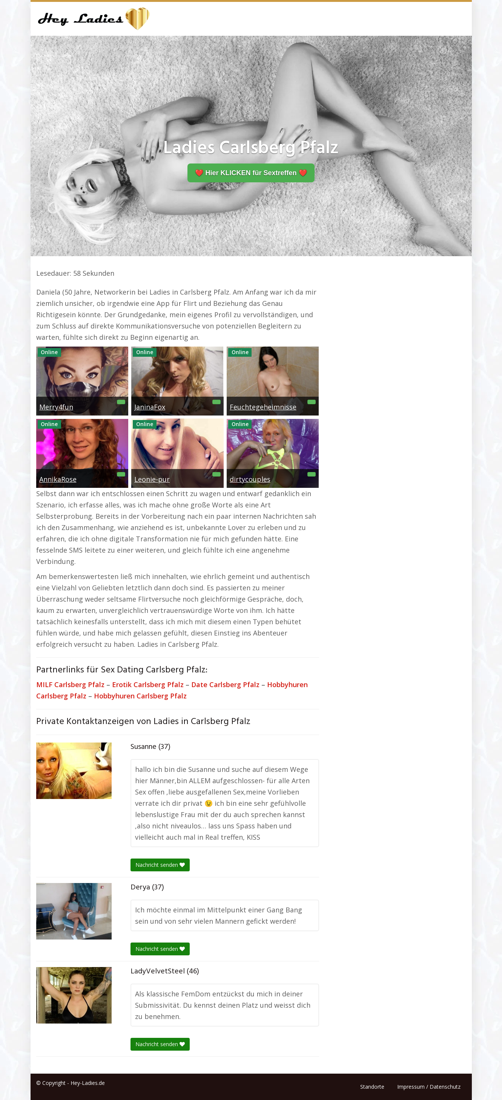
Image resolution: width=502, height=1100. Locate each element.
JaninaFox (149, 406)
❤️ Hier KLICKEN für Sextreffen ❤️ (251, 173)
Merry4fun (56, 406)
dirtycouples (250, 479)
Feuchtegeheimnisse (263, 406)
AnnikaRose (58, 479)
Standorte (372, 1086)
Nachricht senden (160, 864)
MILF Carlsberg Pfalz (70, 684)
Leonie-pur (152, 479)
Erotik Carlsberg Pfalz (148, 684)
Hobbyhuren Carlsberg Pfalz (140, 695)
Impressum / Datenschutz (429, 1086)
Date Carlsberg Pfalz (225, 684)
